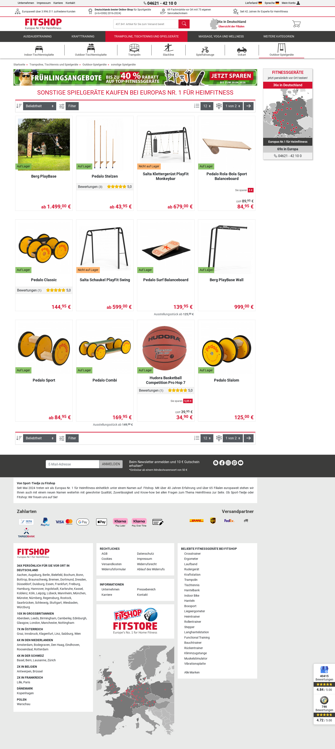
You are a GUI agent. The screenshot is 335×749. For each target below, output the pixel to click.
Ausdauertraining (37, 39)
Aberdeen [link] (23, 618)
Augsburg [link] (34, 575)
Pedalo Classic (44, 283)
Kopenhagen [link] (25, 693)
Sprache (272, 2)
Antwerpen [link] (24, 671)
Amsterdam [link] (24, 645)
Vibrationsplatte (195, 664)
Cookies (107, 559)
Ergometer (191, 559)
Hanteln (189, 601)
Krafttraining (83, 39)
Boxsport (190, 606)
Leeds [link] (35, 618)
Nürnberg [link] (35, 598)
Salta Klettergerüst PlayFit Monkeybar (166, 179)
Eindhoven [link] (72, 645)
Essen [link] (50, 584)
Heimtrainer (192, 616)
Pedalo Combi (105, 383)
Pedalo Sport (44, 383)
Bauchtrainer (193, 643)
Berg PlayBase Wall (227, 283)
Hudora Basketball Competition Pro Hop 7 (165, 383)
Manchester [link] (49, 623)
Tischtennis (191, 585)
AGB (105, 554)
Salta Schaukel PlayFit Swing (105, 283)
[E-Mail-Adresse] (72, 464)
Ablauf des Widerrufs (151, 569)
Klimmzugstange (195, 653)
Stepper (189, 627)
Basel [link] (20, 660)
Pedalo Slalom (226, 383)
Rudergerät (191, 569)
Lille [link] (19, 682)
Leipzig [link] (41, 593)
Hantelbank (192, 590)
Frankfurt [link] (61, 584)
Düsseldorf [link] (24, 584)
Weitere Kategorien (278, 39)
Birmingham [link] (48, 618)
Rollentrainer (192, 622)
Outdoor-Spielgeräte (95, 67)
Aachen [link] (22, 575)
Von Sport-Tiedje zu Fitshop (36, 483)
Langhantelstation (196, 632)
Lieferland (253, 2)
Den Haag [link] (57, 645)
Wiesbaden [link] (70, 603)
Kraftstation (192, 575)
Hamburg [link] (23, 589)
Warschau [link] (23, 704)
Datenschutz (145, 554)
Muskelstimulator (195, 658)
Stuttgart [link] (56, 603)
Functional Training (197, 637)
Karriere (58, 2)
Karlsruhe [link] (66, 589)
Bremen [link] (54, 579)
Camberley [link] (64, 618)
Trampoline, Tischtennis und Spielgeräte (146, 39)
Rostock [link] (65, 598)
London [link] (35, 623)
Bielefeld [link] (56, 575)
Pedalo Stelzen (105, 179)
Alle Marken (192, 672)
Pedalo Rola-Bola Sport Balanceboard (227, 179)
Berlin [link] (46, 575)
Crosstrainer (192, 554)
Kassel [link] (78, 589)
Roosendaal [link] (25, 649)
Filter (72, 109)
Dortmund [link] (67, 579)
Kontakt (70, 2)
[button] (249, 109)
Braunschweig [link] (37, 579)
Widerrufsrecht (147, 564)
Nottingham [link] (66, 623)
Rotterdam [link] (41, 649)
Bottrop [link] (22, 579)
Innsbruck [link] (31, 634)
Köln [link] (32, 593)
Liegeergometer (194, 611)
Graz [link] (20, 634)
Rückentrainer (193, 648)
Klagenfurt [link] (46, 634)
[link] (287, 113)
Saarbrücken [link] (25, 603)
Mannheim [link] (65, 593)
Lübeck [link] (51, 593)
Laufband (190, 564)
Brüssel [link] (38, 671)
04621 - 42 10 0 (288, 156)
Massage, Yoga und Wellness (221, 39)
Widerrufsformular (114, 569)
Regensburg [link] (51, 598)
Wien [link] (77, 634)
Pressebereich (146, 589)
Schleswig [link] (41, 603)
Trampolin (191, 580)
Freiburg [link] (74, 584)
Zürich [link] (51, 660)
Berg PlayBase (43, 179)
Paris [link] (26, 682)
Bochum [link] (69, 575)
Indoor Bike (191, 595)
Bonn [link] (79, 575)
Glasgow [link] (22, 623)
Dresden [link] (80, 579)
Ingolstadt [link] (52, 589)
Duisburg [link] (38, 584)
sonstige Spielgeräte (123, 67)
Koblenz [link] (22, 593)
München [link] (79, 593)
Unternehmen (26, 2)
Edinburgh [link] (79, 618)
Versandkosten (112, 564)
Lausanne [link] (39, 660)
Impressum (44, 2)
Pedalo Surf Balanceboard (165, 283)
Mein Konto (291, 2)
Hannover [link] (37, 589)
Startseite (19, 67)
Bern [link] (28, 660)
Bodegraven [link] (42, 645)
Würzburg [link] (23, 607)
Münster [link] (22, 598)
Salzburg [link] (67, 634)
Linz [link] (57, 634)
